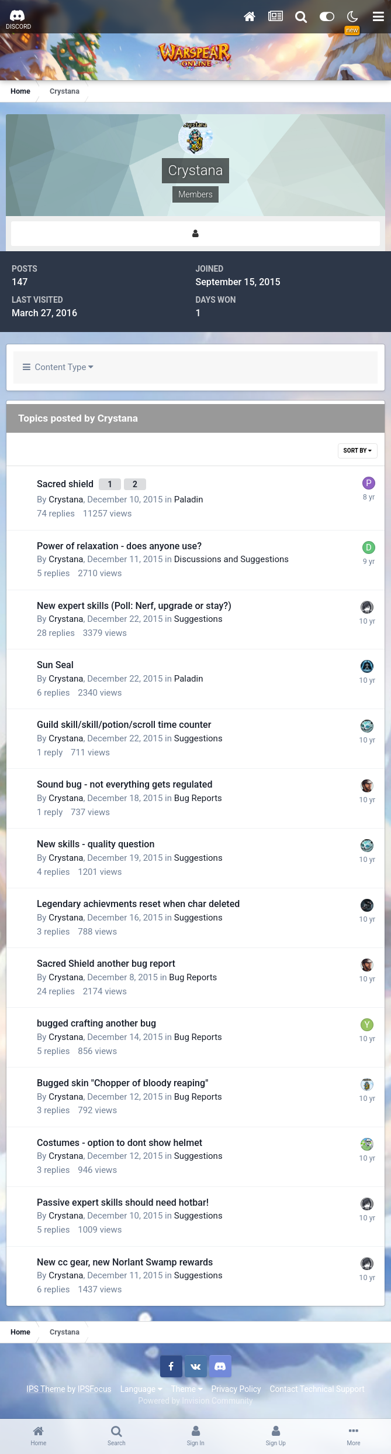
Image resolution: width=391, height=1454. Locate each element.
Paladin (188, 499)
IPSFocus (95, 1389)
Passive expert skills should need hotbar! (123, 1202)
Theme (187, 1389)
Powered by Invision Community (195, 1400)
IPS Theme (45, 1389)
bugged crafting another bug (96, 1023)
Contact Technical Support (316, 1389)
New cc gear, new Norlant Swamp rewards (125, 1262)
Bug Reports (198, 798)
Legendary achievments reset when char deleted (138, 903)
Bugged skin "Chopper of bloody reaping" (122, 1083)
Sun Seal (55, 664)
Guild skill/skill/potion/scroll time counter (124, 724)
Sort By (358, 450)
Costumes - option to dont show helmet (119, 1142)
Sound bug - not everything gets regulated (125, 784)
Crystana (66, 499)
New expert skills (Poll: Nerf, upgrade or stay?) (134, 605)
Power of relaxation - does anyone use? (119, 546)
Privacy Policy (236, 1389)
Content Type (58, 367)
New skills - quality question (95, 844)
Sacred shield (66, 484)
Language (141, 1389)
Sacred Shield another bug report (106, 963)
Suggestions (198, 619)
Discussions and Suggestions (231, 559)
